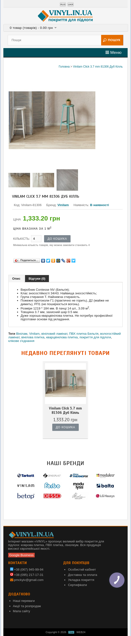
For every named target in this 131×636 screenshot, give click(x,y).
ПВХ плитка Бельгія (83, 333)
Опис (16, 278)
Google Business (21, 555)
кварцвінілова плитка (62, 337)
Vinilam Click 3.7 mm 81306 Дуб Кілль (98, 66)
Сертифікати (77, 585)
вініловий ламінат (54, 333)
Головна (64, 66)
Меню (113, 52)
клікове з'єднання (21, 341)
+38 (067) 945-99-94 (27, 569)
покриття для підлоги (95, 337)
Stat (71, 632)
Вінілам (21, 333)
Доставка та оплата (82, 575)
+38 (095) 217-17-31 (27, 575)
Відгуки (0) (37, 278)
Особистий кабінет (82, 569)
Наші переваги (24, 601)
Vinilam (63, 205)
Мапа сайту (21, 611)
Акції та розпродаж (27, 606)
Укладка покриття (81, 580)
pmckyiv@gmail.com (28, 580)
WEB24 (80, 632)
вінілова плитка (32, 337)
